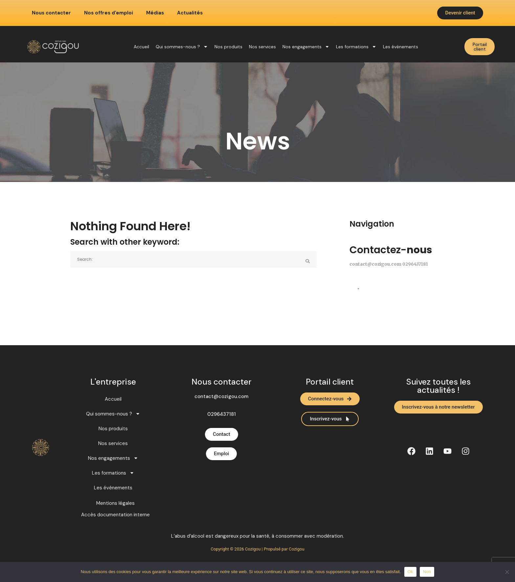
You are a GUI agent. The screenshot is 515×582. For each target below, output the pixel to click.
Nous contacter (51, 13)
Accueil (141, 47)
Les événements (400, 47)
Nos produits (228, 47)
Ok (410, 571)
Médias (155, 13)
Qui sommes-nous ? (182, 46)
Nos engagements (305, 46)
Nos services (262, 47)
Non (427, 571)
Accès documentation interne (115, 514)
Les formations (356, 46)
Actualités (190, 13)
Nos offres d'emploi (108, 13)
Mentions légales (115, 503)
